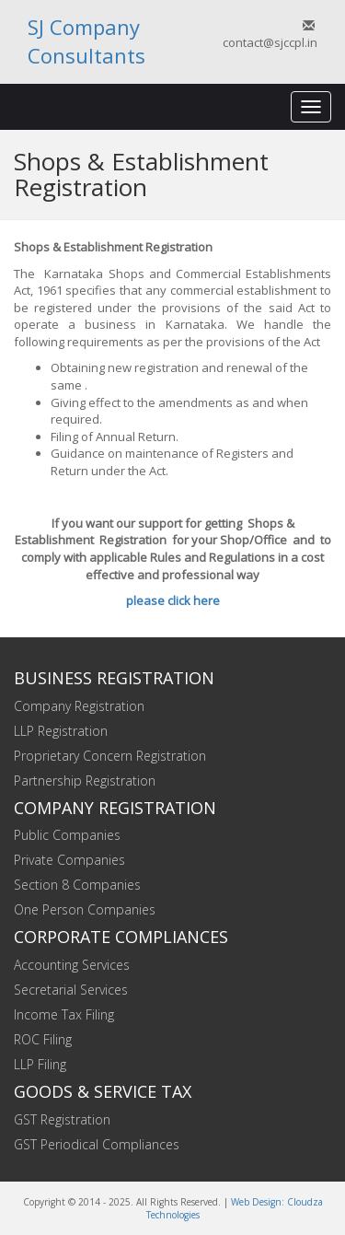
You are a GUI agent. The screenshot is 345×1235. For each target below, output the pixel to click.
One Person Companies (84, 909)
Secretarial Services (71, 989)
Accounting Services (72, 964)
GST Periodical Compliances (96, 1144)
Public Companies (67, 835)
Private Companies (69, 859)
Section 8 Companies (77, 884)
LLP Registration (61, 731)
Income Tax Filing (64, 1014)
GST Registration (62, 1119)
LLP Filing (40, 1064)
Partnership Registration (84, 780)
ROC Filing (43, 1039)
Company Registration (79, 706)
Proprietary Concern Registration (110, 755)
